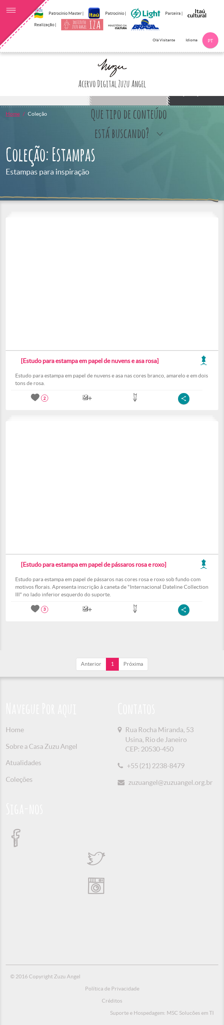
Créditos (112, 1001)
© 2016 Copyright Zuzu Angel (45, 976)
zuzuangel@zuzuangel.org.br (170, 782)
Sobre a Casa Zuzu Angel (41, 746)
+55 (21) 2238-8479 (156, 766)
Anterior (91, 664)
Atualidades (23, 763)
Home (13, 114)
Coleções (19, 779)
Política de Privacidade (112, 989)
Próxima (133, 664)
